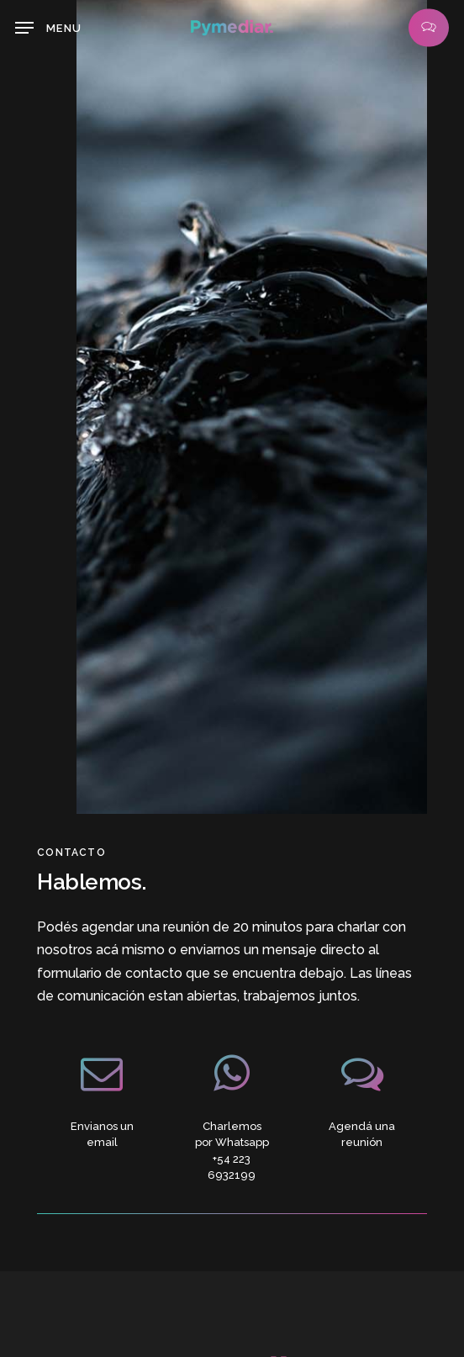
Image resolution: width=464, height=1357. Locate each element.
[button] (48, 27)
